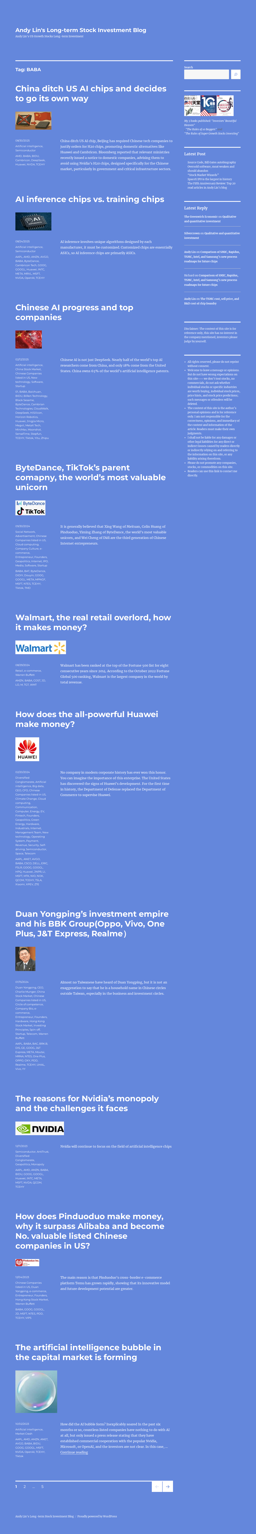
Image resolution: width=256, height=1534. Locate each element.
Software (37, 381)
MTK (26, 875)
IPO (45, 561)
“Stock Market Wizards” (203, 175)
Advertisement (25, 536)
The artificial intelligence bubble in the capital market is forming (88, 1352)
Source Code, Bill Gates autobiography (212, 162)
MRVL (28, 273)
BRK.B (43, 1043)
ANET (27, 859)
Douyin (29, 575)
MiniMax (21, 429)
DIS (17, 1047)
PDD (34, 1060)
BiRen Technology (35, 395)
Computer (22, 811)
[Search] (236, 74)
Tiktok (29, 438)
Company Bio (24, 1008)
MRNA (19, 1056)
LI (44, 871)
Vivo (18, 1068)
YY (23, 1068)
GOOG (42, 265)
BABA (27, 156)
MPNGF (40, 579)
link (217, 471)
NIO (33, 875)
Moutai (39, 1052)
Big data (38, 786)
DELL (36, 863)
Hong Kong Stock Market (31, 1299)
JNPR (37, 871)
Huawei (20, 164)
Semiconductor (25, 150)
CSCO (28, 863)
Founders (40, 557)
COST (36, 680)
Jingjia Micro (35, 421)
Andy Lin (190, 252)
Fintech (20, 815)
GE (23, 1047)
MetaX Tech (32, 425)
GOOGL (20, 269)
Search (188, 67)
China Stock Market (28, 369)
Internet (36, 561)
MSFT (36, 273)
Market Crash (23, 1433)
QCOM (19, 880)
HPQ (18, 871)
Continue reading (74, 1452)
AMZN (35, 256)
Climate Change (26, 798)
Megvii (19, 425)
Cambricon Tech (26, 265)
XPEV (29, 884)
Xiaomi (20, 884)
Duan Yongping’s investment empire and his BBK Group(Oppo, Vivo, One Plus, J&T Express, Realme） (92, 923)
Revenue (21, 845)
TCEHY (40, 164)
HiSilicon (36, 412)
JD (43, 680)
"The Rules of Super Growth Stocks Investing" (211, 133)
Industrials (22, 828)
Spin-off (35, 1029)
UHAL (40, 1064)
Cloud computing (27, 544)
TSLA (38, 880)
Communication (26, 807)
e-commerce (32, 670)
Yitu (37, 438)
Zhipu (45, 438)
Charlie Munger (25, 991)
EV (42, 811)
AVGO (44, 256)
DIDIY (19, 575)
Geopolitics (22, 561)
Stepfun (36, 433)
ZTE (36, 884)
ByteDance (31, 261)
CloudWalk (41, 408)
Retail (19, 670)
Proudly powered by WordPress (97, 1516)
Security (33, 845)
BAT (26, 571)
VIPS (28, 1317)
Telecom (30, 853)
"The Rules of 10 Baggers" (201, 129)
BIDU (35, 156)
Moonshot (34, 429)
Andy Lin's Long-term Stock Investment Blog (80, 30)
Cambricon (22, 160)
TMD (28, 587)
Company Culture (27, 548)
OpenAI (30, 277)
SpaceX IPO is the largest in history (210, 179)
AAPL (18, 256)
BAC (35, 1043)
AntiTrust (42, 1151)
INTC (41, 269)
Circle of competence (29, 1004)
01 (16, 391)
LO (17, 684)
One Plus (39, 1056)
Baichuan (34, 391)
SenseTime (22, 433)
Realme (20, 1064)
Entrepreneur (24, 557)
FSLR (18, 867)
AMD (18, 156)
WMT (33, 684)
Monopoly (37, 1164)
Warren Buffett (25, 674)
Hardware (32, 824)
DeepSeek (38, 160)
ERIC (44, 863)
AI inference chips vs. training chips (89, 199)
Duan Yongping (25, 987)
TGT (26, 684)
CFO (25, 790)
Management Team (28, 832)
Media (19, 565)
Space (19, 853)
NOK (40, 875)
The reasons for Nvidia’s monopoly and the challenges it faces (87, 1103)
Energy (34, 811)
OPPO (19, 1060)
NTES (27, 583)
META (19, 273)
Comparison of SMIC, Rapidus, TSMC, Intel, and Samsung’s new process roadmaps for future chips (212, 256)
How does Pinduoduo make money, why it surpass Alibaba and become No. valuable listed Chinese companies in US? (89, 1231)
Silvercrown (192, 233)
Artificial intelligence (29, 146)
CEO (18, 790)
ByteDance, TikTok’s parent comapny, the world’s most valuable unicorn (90, 477)
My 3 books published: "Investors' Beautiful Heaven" (210, 123)
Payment (32, 840)
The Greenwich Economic (201, 216)
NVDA (31, 164)
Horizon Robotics (26, 416)
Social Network (25, 531)
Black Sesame (24, 400)
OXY (27, 1060)
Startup (20, 386)
